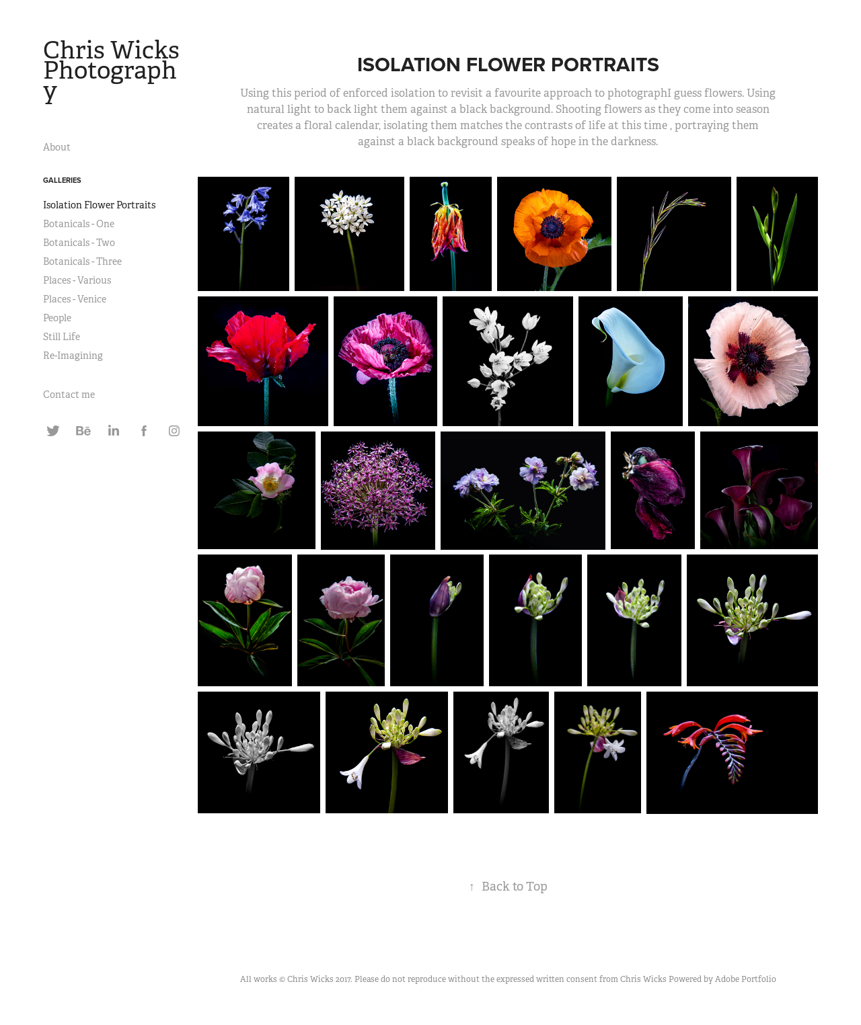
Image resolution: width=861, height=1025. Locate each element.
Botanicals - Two (79, 243)
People (57, 318)
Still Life (61, 337)
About (57, 147)
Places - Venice (74, 299)
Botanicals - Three (82, 261)
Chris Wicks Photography (114, 70)
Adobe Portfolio (745, 979)
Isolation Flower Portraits (99, 205)
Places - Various (77, 280)
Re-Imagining (73, 356)
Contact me (69, 394)
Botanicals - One (78, 224)
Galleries (62, 180)
